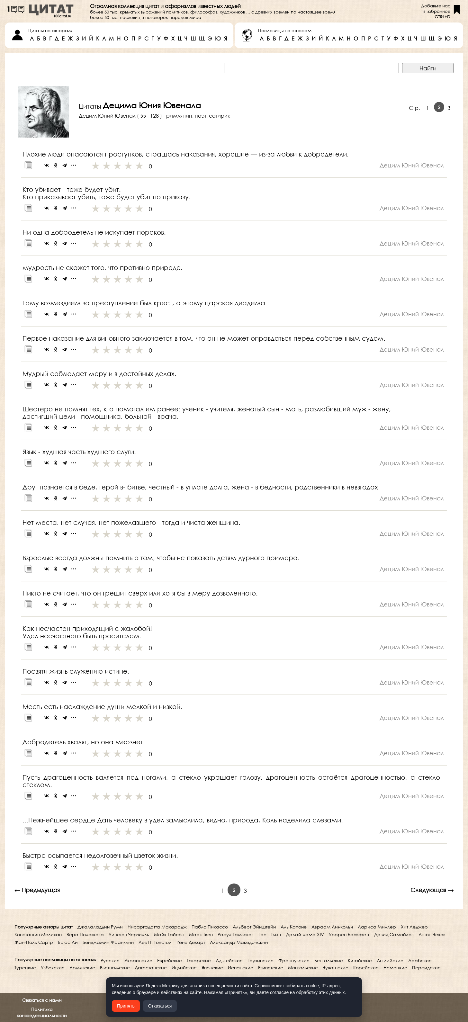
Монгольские (303, 967)
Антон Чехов (432, 934)
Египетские (270, 967)
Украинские (138, 960)
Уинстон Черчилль (129, 934)
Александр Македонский (239, 942)
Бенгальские (328, 960)
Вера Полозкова (85, 934)
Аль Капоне (294, 927)
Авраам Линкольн (332, 927)
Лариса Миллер (377, 927)
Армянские (82, 967)
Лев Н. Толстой (155, 942)
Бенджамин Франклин (108, 942)
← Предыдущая (37, 889)
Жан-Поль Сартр (33, 942)
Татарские (199, 960)
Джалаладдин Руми (100, 927)
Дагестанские (151, 967)
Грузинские (261, 960)
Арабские (420, 960)
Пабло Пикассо (210, 927)
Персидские (426, 967)
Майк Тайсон (169, 934)
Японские (212, 967)
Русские (110, 960)
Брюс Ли (68, 942)
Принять (126, 1006)
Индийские (184, 967)
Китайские (360, 960)
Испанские (240, 967)
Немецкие (395, 967)
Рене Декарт (190, 942)
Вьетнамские (115, 967)
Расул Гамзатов (236, 934)
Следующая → (432, 889)
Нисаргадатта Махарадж (157, 927)
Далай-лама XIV (305, 934)
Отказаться (160, 1006)
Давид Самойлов (394, 934)
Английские (390, 960)
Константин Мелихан (38, 934)
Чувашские (335, 967)
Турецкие (25, 967)
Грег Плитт (269, 934)
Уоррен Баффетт (349, 934)
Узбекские (53, 967)
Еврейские (169, 960)
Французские (294, 960)
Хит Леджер (414, 927)
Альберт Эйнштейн (254, 927)
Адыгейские (229, 960)
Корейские (366, 967)
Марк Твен (201, 934)
